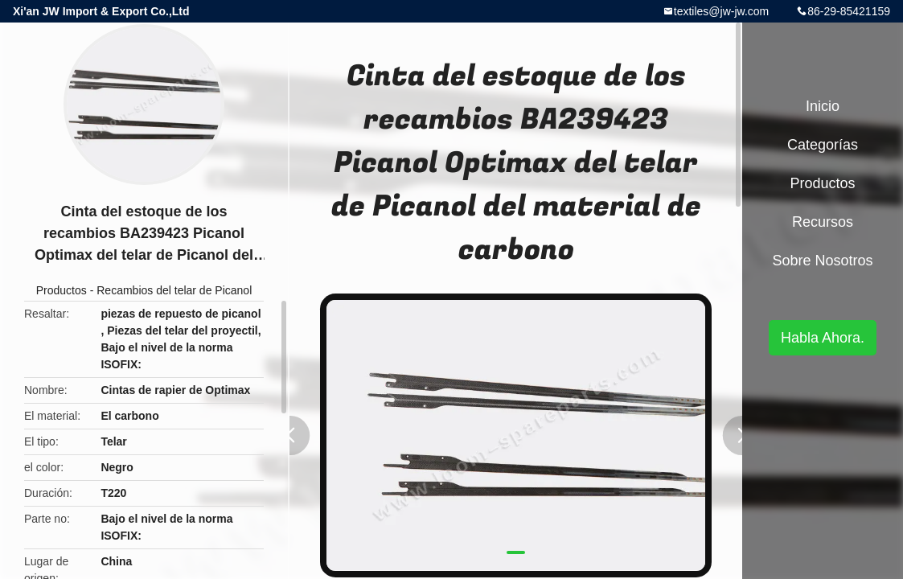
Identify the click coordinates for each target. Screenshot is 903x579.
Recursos (822, 222)
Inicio (822, 106)
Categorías (822, 145)
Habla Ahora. (822, 338)
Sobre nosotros (822, 261)
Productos (61, 290)
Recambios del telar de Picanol (174, 290)
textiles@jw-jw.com (721, 11)
